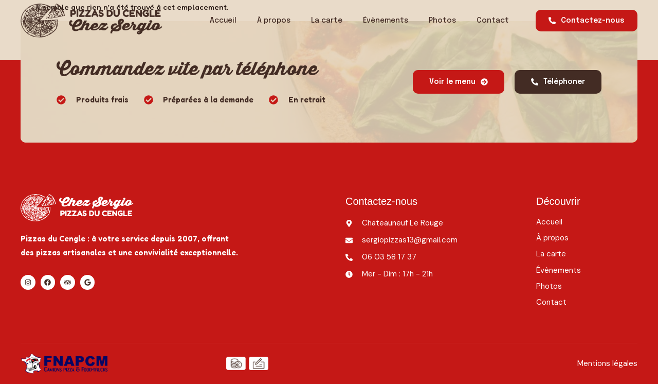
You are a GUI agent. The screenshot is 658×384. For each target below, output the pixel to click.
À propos (273, 20)
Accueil (223, 20)
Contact (493, 20)
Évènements (385, 20)
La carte (326, 20)
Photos (442, 20)
